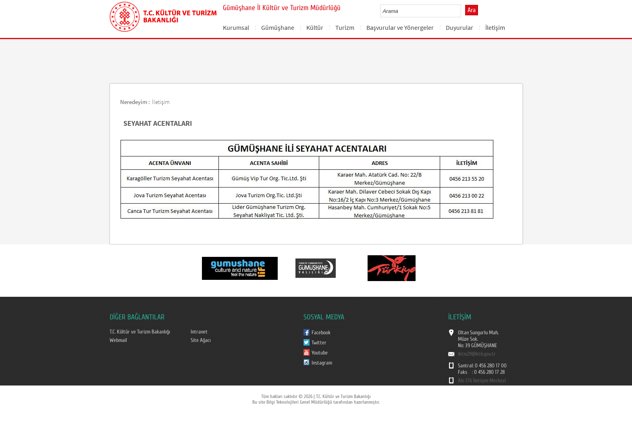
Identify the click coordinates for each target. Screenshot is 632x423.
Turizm (344, 27)
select (463, 10)
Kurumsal (236, 27)
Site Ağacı (201, 340)
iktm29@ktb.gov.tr (477, 354)
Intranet (199, 332)
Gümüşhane (277, 27)
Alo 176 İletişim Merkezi (482, 380)
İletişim (495, 27)
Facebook (321, 332)
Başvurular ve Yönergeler (400, 27)
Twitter (319, 343)
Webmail (118, 340)
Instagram (322, 363)
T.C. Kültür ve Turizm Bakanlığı (140, 332)
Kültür (314, 27)
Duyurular (459, 27)
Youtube (320, 353)
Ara (472, 10)
